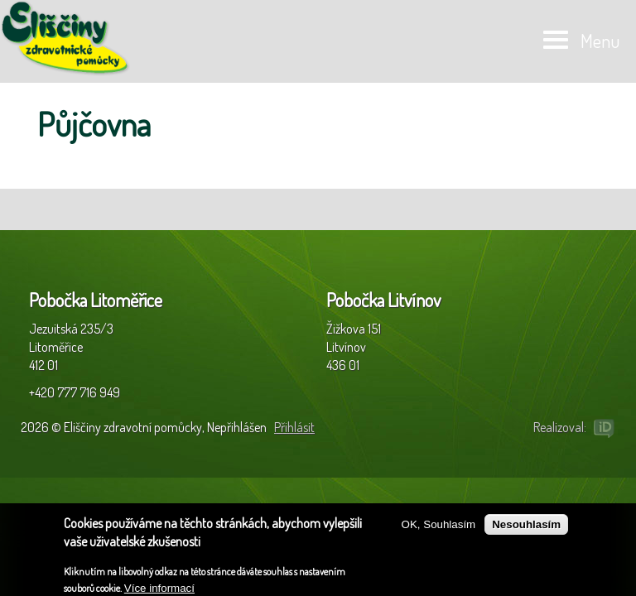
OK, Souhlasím (439, 529)
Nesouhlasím (526, 529)
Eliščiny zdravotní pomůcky (66, 38)
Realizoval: (559, 427)
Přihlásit (294, 427)
